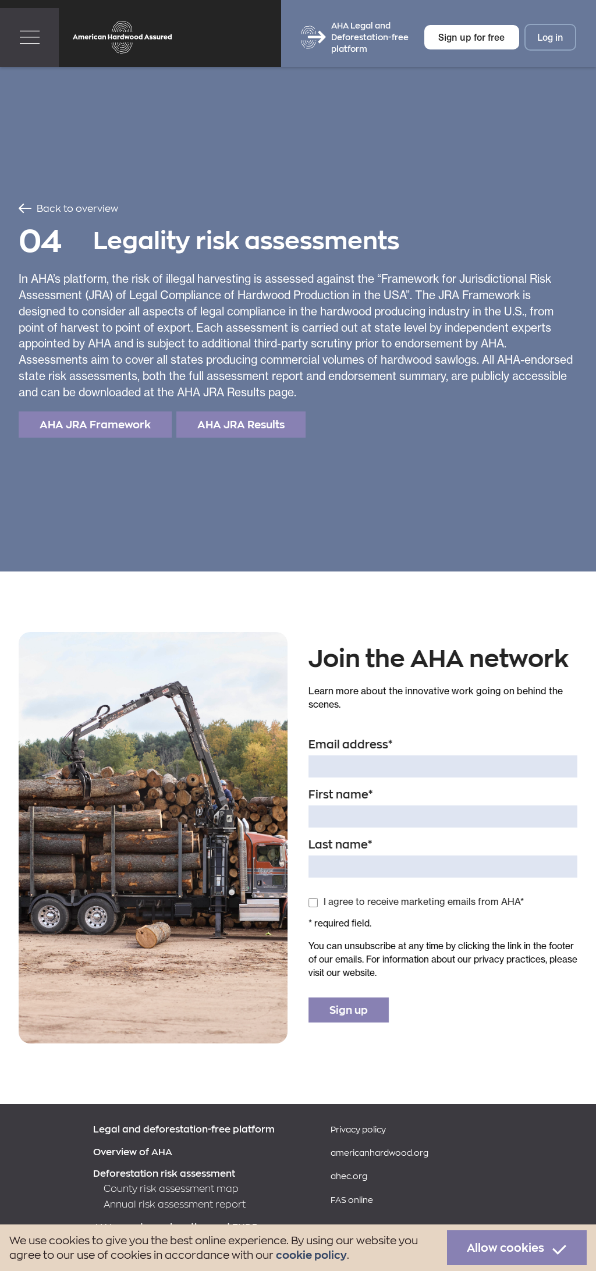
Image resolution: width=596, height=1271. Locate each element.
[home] (122, 37)
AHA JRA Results (241, 424)
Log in (550, 37)
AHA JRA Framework (95, 424)
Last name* (340, 844)
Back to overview (77, 208)
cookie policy (311, 1255)
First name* (340, 794)
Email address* (350, 744)
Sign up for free (471, 37)
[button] (29, 37)
